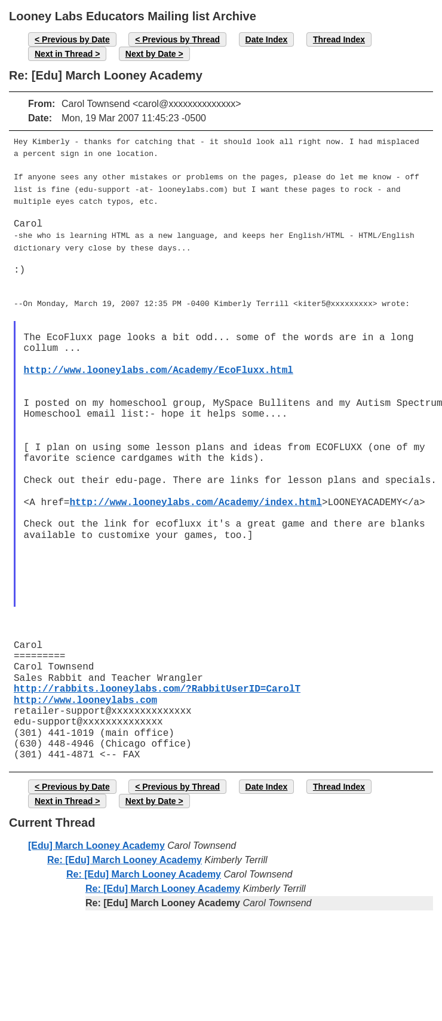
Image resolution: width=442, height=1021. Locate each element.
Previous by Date (76, 39)
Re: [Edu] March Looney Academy (124, 850)
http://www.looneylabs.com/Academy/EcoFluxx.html (158, 361)
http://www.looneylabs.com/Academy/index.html (195, 493)
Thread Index (339, 39)
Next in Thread (64, 54)
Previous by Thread (181, 39)
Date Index (266, 39)
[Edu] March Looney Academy (96, 836)
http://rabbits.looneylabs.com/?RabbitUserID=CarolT (157, 679)
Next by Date (150, 54)
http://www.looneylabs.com (85, 691)
